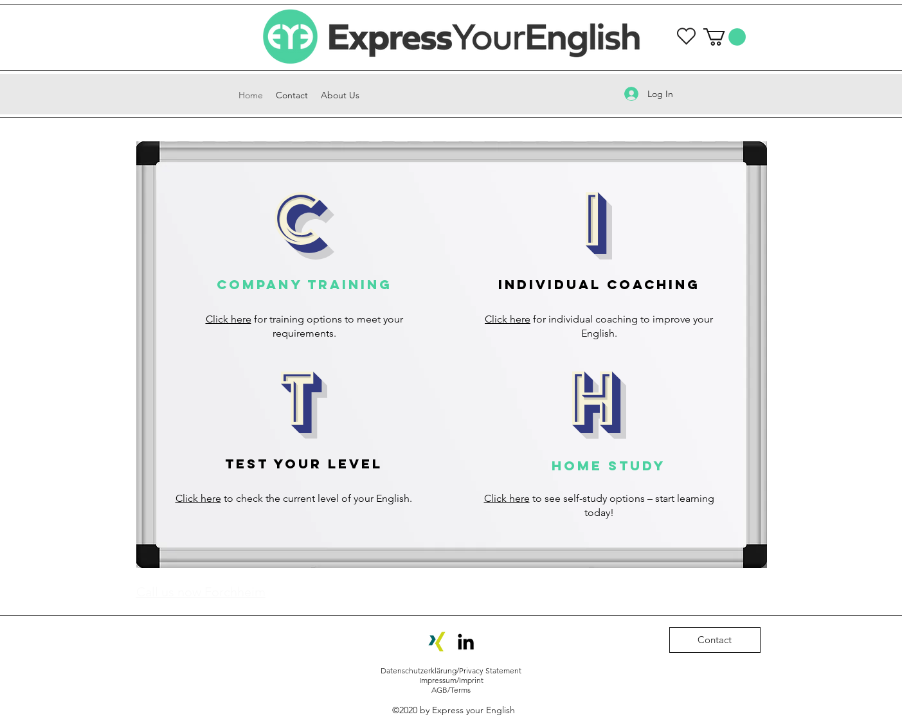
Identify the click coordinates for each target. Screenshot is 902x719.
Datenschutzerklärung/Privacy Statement (451, 670)
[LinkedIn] (466, 641)
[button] (724, 37)
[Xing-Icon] (437, 641)
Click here (228, 319)
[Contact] (715, 640)
